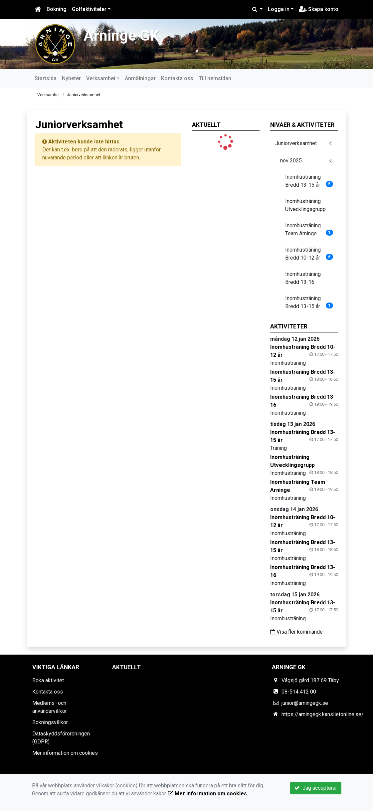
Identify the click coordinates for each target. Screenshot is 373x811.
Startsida (46, 78)
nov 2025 (291, 160)
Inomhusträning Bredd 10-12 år (309, 254)
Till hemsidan (215, 78)
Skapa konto (318, 9)
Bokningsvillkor (50, 722)
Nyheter (71, 78)
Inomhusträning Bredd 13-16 (303, 278)
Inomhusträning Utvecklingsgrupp (305, 205)
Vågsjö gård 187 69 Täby (310, 680)
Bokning (57, 9)
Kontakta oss (177, 78)
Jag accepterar (315, 788)
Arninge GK (121, 35)
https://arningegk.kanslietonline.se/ (322, 714)
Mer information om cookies (65, 753)
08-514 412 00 (298, 692)
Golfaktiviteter (89, 9)
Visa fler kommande (296, 632)
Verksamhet (100, 78)
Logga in (278, 9)
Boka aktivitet (48, 680)
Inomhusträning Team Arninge (309, 229)
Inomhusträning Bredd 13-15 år (309, 181)
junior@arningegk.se (304, 703)
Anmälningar (140, 78)
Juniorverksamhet (83, 95)
